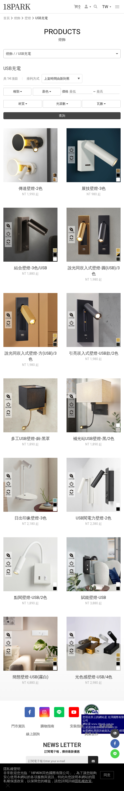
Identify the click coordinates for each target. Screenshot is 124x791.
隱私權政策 (83, 786)
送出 (93, 761)
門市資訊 (18, 726)
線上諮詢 (33, 734)
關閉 (118, 779)
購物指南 (47, 726)
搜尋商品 (95, 6)
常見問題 (106, 726)
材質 (22, 103)
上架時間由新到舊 (62, 78)
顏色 (46, 91)
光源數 (62, 103)
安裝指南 (76, 726)
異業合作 (91, 734)
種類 (17, 91)
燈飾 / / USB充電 (18, 54)
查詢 (62, 115)
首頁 (6, 18)
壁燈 (28, 18)
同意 (107, 779)
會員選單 (86, 6)
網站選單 (117, 6)
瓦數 (101, 103)
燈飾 (17, 18)
